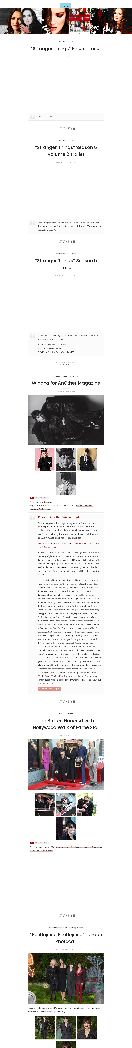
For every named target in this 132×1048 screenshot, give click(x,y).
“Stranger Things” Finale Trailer (66, 48)
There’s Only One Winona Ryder (60, 517)
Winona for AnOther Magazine (66, 383)
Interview (56, 376)
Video (74, 42)
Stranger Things (62, 42)
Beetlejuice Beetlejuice (58, 928)
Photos (76, 376)
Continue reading (48, 688)
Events (61, 714)
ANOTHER (42, 543)
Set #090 (48, 502)
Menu (66, 6)
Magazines (67, 376)
